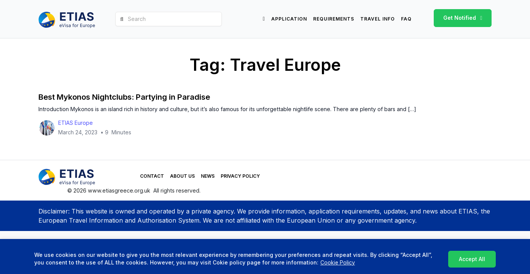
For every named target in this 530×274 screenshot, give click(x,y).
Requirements (333, 19)
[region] (265, 256)
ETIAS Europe (75, 123)
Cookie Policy (337, 263)
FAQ (406, 19)
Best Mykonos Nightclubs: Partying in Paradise (123, 97)
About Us (160, 176)
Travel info (377, 19)
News (186, 176)
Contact (130, 176)
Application (289, 19)
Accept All (472, 259)
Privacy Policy (218, 176)
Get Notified (459, 17)
